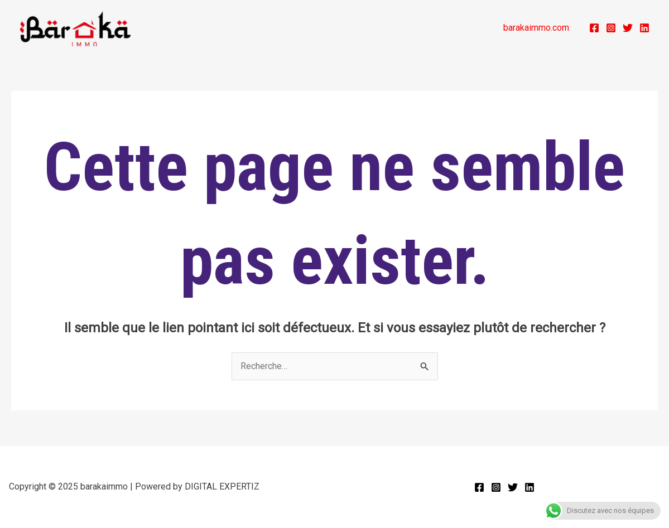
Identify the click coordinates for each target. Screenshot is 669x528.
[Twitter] (628, 28)
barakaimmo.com (536, 27)
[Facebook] (594, 28)
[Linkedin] (644, 28)
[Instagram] (611, 28)
